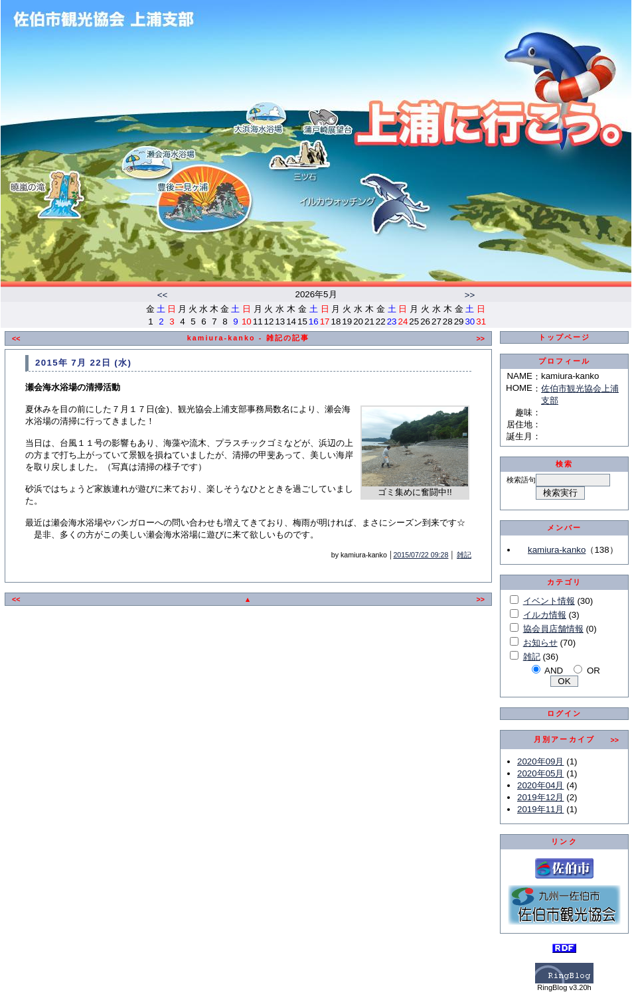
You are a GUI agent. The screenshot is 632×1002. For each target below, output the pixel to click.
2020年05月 (540, 773)
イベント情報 (549, 601)
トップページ (564, 337)
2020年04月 (540, 785)
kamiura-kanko (557, 550)
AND (553, 671)
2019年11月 (540, 809)
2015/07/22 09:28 (420, 555)
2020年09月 (540, 761)
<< (162, 295)
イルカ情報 (544, 615)
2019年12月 (540, 797)
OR (593, 671)
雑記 (464, 555)
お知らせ (540, 643)
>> (470, 295)
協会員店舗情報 (553, 629)
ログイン (564, 713)
